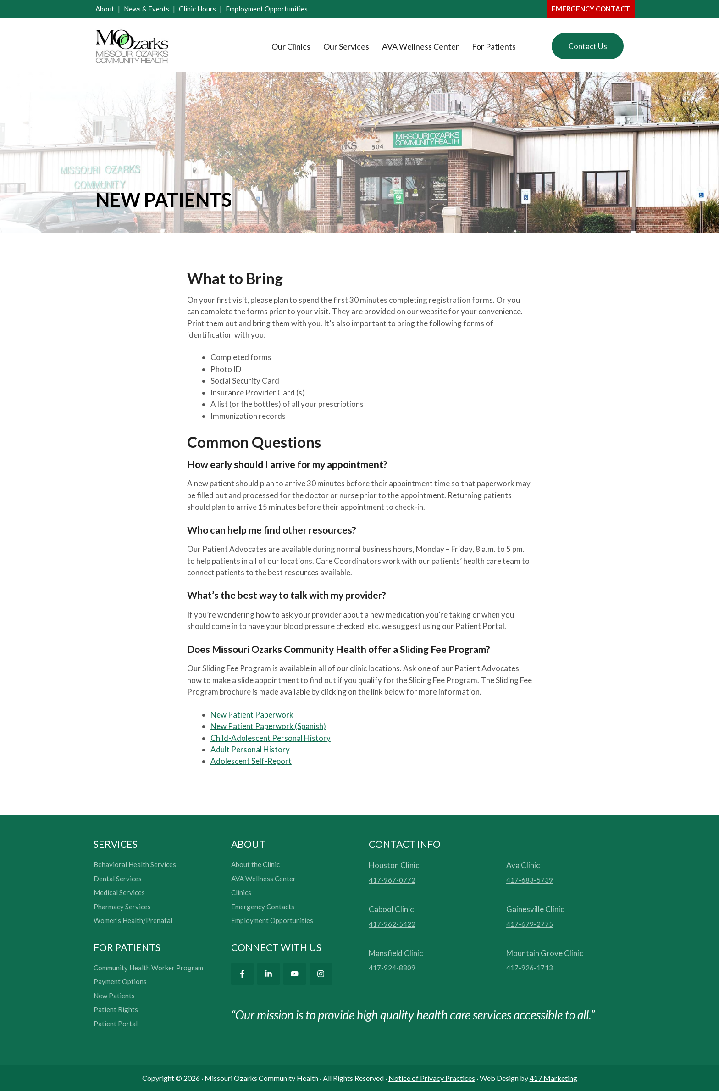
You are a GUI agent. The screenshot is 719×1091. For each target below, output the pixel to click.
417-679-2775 (529, 924)
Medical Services (119, 892)
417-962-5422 (392, 924)
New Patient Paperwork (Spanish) (268, 726)
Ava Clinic (523, 865)
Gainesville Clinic (535, 909)
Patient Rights (116, 1009)
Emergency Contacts (262, 906)
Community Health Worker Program (148, 967)
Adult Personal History (250, 749)
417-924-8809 (392, 967)
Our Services (346, 46)
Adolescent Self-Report (251, 761)
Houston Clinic (394, 865)
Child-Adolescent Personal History (270, 738)
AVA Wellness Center (420, 46)
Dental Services (118, 878)
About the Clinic (255, 864)
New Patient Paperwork (251, 714)
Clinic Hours (197, 9)
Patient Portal (116, 1023)
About (104, 9)
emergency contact (591, 9)
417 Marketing (553, 1078)
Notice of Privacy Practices (431, 1078)
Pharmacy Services (122, 906)
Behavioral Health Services (135, 864)
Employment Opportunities (267, 9)
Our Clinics (290, 46)
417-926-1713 (529, 967)
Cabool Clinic (391, 909)
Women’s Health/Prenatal (133, 920)
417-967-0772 (392, 880)
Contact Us (587, 46)
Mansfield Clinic (396, 953)
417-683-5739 (529, 880)
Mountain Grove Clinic (544, 953)
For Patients (494, 46)
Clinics (241, 892)
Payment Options (120, 981)
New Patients (114, 995)
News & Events (146, 9)
